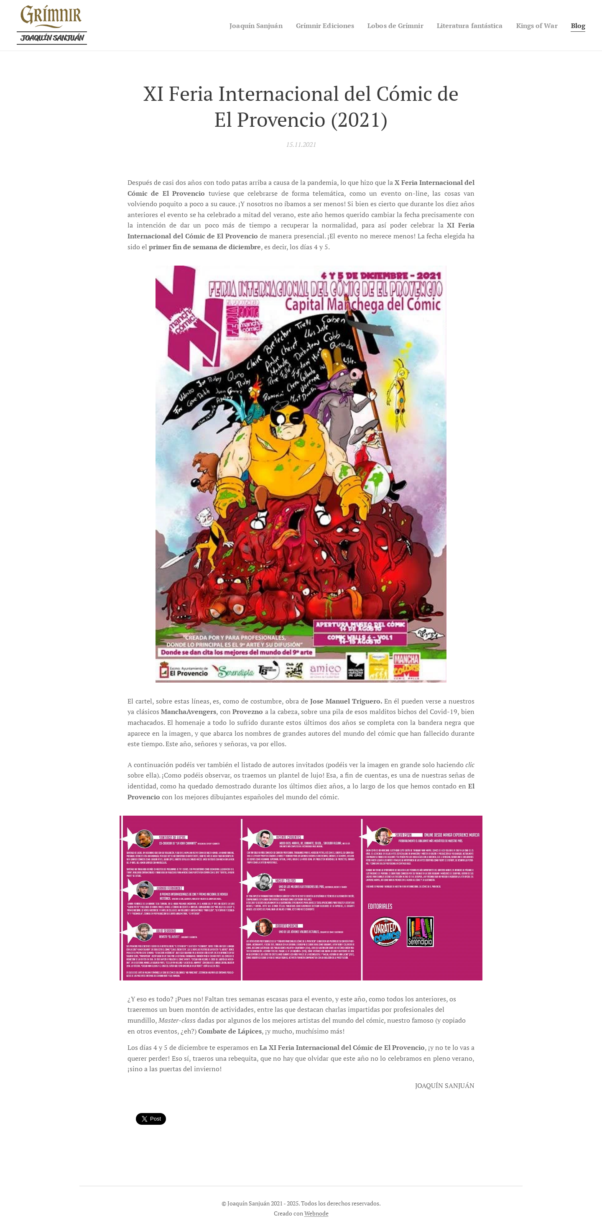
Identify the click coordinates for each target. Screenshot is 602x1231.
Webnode (316, 1213)
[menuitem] (235, 25)
